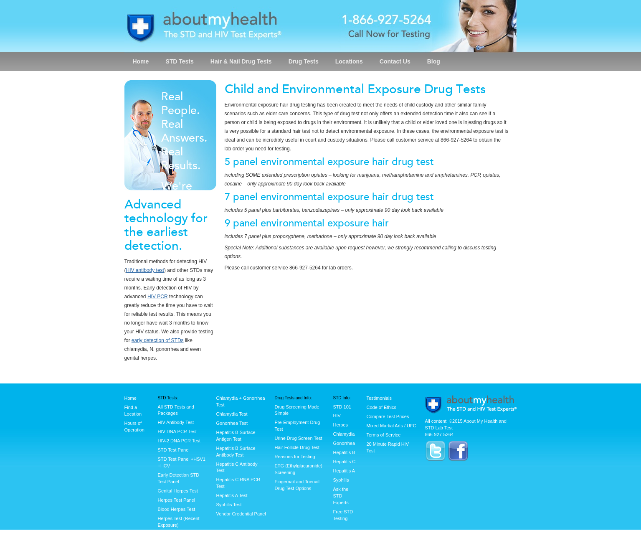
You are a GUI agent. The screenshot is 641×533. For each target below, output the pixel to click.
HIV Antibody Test (176, 422)
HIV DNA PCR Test (177, 431)
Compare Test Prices (388, 416)
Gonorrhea (344, 443)
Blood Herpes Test (176, 509)
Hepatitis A (344, 470)
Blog (433, 61)
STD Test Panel (174, 449)
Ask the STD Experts (341, 496)
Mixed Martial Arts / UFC (391, 425)
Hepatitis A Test (232, 495)
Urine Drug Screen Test (298, 438)
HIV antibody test (145, 270)
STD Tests (179, 61)
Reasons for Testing (295, 456)
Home (141, 61)
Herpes (340, 424)
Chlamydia (344, 434)
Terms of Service (384, 434)
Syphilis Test (229, 504)
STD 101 (342, 406)
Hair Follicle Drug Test (297, 447)
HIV (337, 415)
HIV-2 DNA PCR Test (179, 440)
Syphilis (341, 479)
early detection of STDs (158, 340)
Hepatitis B (344, 452)
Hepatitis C (344, 461)
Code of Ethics (382, 407)
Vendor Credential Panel (241, 513)
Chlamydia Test (232, 413)
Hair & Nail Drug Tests (241, 61)
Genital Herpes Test (178, 490)
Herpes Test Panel (176, 500)
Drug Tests (304, 61)
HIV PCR (157, 296)
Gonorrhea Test (232, 423)
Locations (349, 61)
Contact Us (395, 61)
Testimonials (379, 398)
